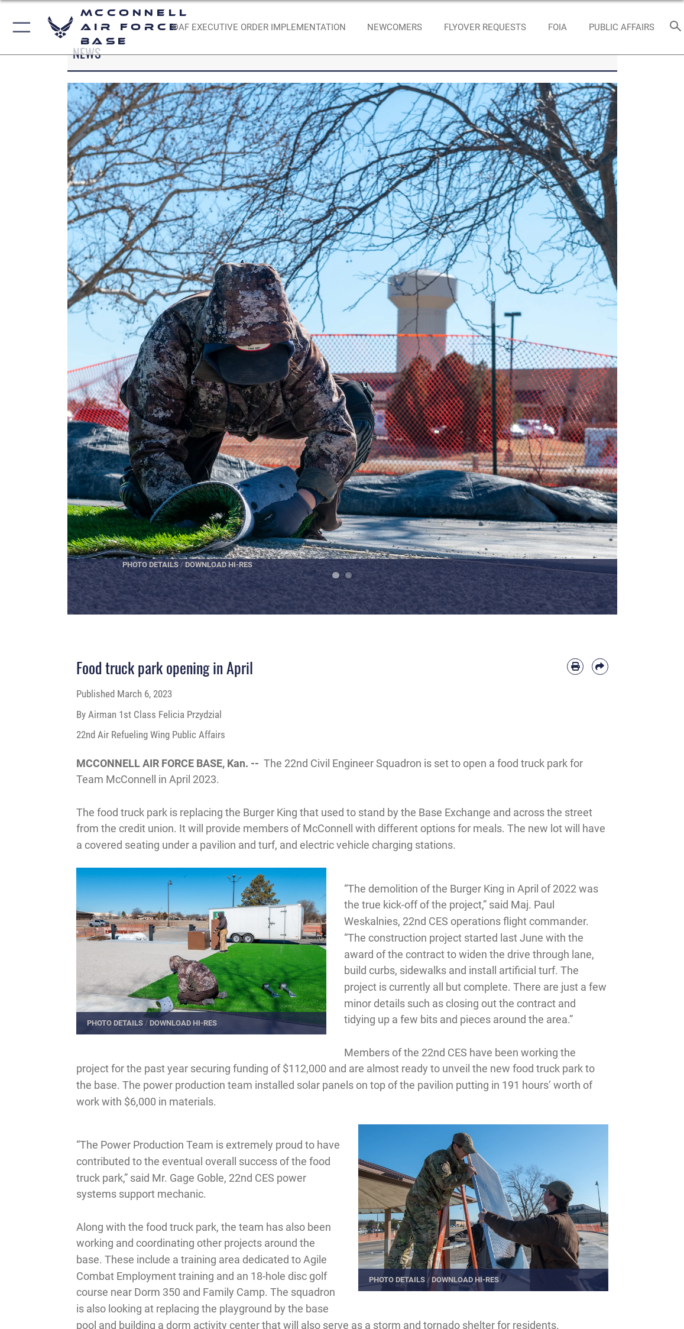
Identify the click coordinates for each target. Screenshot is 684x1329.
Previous (94, 349)
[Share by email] (600, 666)
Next (589, 349)
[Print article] (575, 666)
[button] (19, 27)
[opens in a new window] (259, 27)
